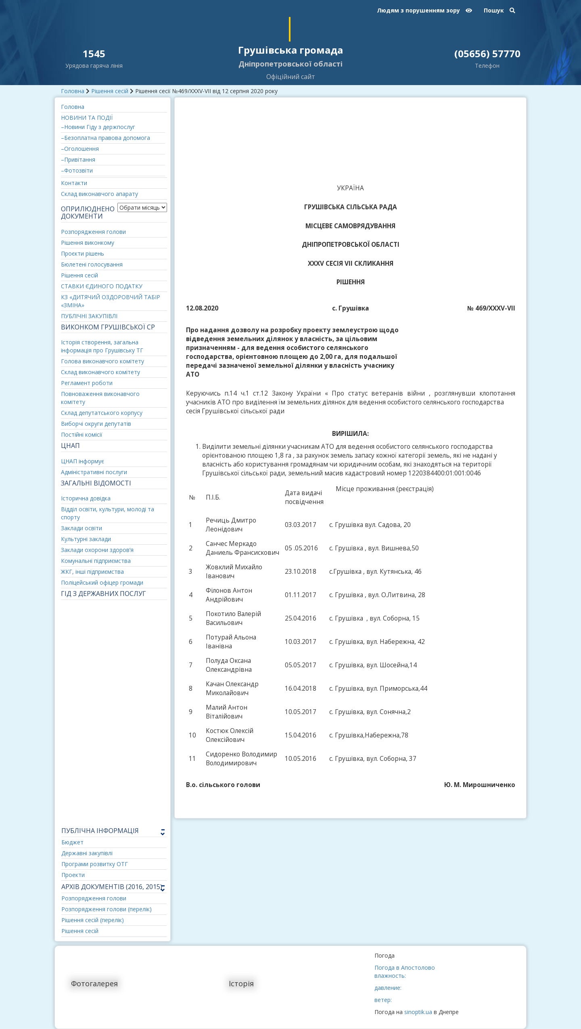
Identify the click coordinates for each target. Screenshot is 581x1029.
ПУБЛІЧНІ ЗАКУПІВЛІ (89, 316)
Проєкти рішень (82, 253)
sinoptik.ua (418, 1012)
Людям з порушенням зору (424, 10)
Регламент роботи (87, 383)
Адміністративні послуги (94, 472)
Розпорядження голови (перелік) (106, 909)
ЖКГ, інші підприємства (92, 571)
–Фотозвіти (77, 170)
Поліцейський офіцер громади (102, 582)
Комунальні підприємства (96, 560)
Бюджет (72, 842)
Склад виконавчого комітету (100, 372)
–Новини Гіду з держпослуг (98, 127)
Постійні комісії (81, 434)
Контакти (74, 183)
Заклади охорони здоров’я (97, 550)
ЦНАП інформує (82, 461)
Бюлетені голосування (92, 264)
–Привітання (78, 159)
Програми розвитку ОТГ (94, 864)
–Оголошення (80, 148)
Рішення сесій (109, 91)
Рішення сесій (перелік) (92, 920)
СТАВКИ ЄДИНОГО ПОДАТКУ (101, 286)
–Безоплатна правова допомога (105, 138)
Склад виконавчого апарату (99, 194)
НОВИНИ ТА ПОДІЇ (87, 117)
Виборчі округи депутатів (96, 423)
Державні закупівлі (87, 853)
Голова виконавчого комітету (102, 361)
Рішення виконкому (87, 242)
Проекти (73, 875)
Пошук (499, 10)
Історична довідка (86, 498)
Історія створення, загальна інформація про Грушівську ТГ (102, 346)
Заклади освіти (81, 528)
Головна (72, 91)
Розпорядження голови (93, 231)
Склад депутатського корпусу (101, 413)
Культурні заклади (86, 539)
